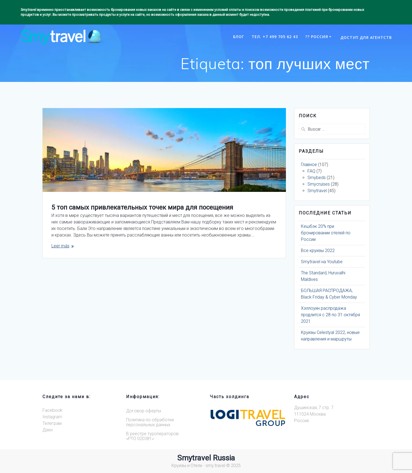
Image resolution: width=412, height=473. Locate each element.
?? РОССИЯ (316, 36)
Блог (238, 36)
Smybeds (316, 177)
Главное (309, 164)
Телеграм (52, 423)
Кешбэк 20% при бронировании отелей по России (325, 233)
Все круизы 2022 (318, 250)
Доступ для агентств (366, 37)
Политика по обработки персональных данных (150, 422)
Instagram (52, 416)
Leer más (60, 245)
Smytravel (317, 190)
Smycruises (318, 184)
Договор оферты (143, 410)
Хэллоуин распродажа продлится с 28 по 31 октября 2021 (330, 315)
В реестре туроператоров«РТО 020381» (152, 436)
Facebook (52, 410)
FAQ (311, 171)
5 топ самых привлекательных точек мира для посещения (142, 207)
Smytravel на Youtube (322, 261)
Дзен (47, 429)
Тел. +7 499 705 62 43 (275, 36)
